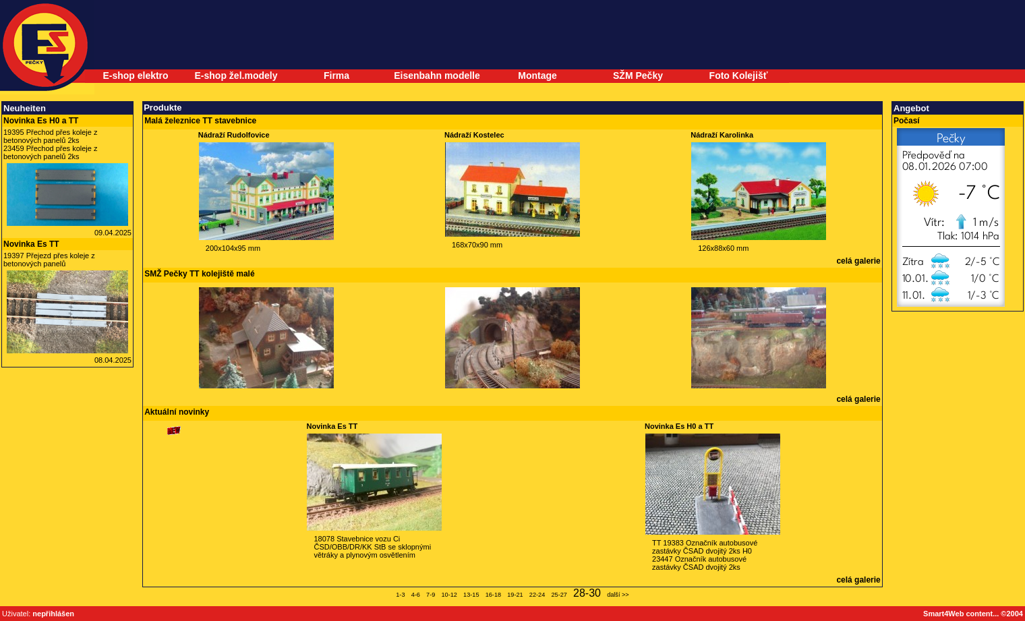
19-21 (515, 594)
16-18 (493, 594)
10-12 (449, 594)
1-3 (400, 594)
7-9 (430, 594)
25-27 (558, 594)
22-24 (537, 594)
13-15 (471, 594)
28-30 (587, 593)
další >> (618, 594)
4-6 (415, 594)
